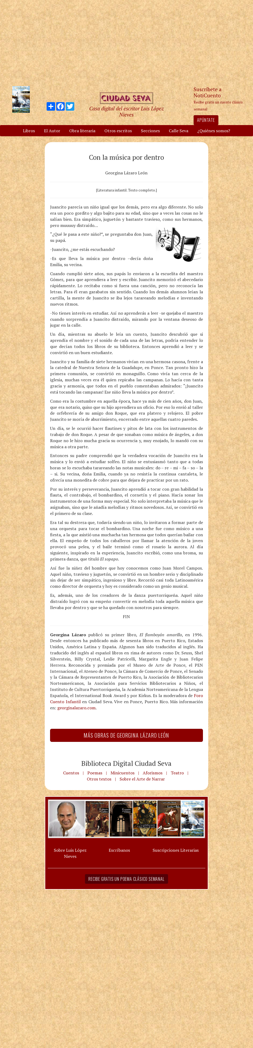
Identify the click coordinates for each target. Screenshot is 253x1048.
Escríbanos (119, 850)
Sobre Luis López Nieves (70, 853)
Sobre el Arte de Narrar (142, 779)
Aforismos (152, 773)
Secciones (150, 131)
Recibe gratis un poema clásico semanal (126, 879)
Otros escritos (118, 131)
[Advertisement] (126, 42)
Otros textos (99, 779)
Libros (29, 131)
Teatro (177, 773)
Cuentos (71, 773)
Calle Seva (178, 131)
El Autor (52, 131)
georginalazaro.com (76, 708)
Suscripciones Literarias (176, 850)
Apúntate (206, 120)
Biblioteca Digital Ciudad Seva (126, 763)
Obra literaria (82, 131)
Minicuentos (122, 773)
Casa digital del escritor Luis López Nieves (126, 111)
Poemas (94, 773)
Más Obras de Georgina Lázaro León (126, 735)
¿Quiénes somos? (213, 131)
